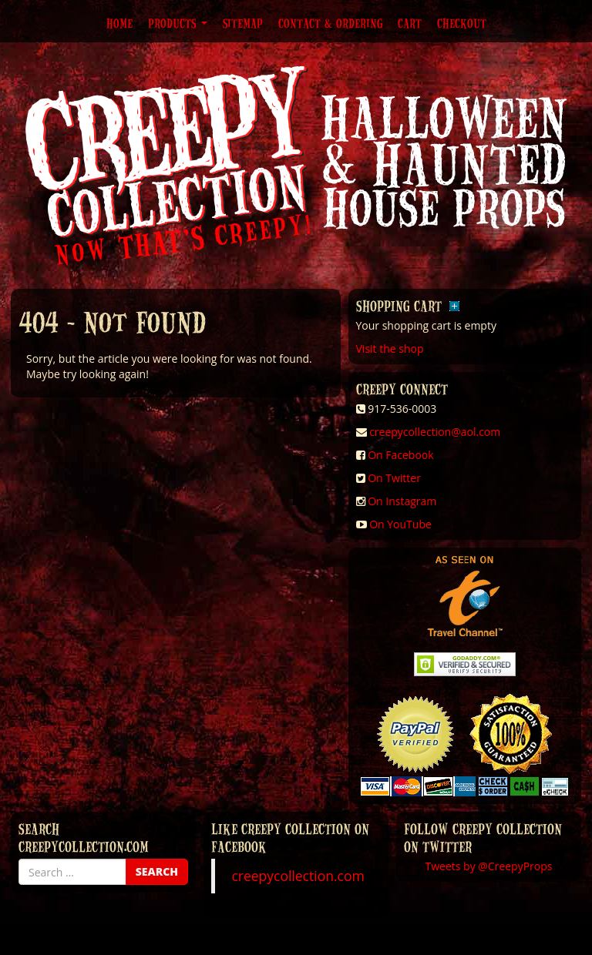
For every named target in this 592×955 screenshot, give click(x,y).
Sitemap (243, 23)
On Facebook (400, 454)
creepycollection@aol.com (434, 431)
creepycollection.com (297, 875)
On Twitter (394, 478)
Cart (410, 23)
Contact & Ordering (330, 23)
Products (177, 23)
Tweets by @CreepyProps (489, 866)
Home (119, 23)
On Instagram (402, 501)
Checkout (461, 23)
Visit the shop (390, 348)
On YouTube (400, 524)
